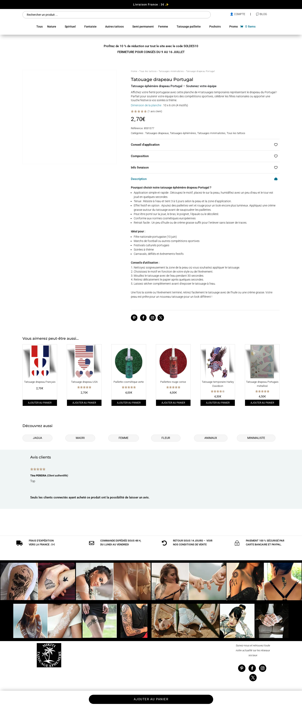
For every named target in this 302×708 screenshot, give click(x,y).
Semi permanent (143, 26)
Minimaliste (256, 437)
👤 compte (237, 14)
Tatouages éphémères (183, 133)
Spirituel (70, 26)
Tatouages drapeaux (157, 133)
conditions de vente (193, 535)
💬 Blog (261, 14)
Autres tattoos (114, 26)
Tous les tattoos (148, 71)
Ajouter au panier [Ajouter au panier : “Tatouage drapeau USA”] (84, 402)
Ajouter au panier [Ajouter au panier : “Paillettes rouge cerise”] (173, 402)
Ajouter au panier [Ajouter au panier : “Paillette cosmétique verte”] (128, 402)
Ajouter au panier (151, 699)
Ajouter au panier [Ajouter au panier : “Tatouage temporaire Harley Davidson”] (218, 402)
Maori (80, 437)
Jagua (37, 437)
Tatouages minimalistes (171, 71)
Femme (163, 26)
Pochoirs (215, 26)
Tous (39, 26)
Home (134, 71)
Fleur (166, 437)
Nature (51, 26)
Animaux (210, 437)
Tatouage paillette (189, 26)
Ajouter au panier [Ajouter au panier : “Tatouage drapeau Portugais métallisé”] (262, 402)
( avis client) (155, 111)
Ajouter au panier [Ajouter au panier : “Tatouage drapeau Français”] (39, 402)
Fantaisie (90, 26)
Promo (233, 26)
